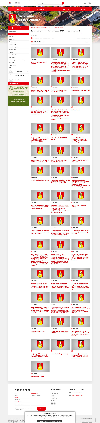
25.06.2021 (55, 177)
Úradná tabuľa (12, 31)
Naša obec (11, 36)
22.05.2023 (34, 87)
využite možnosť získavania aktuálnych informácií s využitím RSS (20, 419)
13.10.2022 (75, 107)
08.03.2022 (34, 202)
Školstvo (11, 52)
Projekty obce (12, 62)
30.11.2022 (34, 107)
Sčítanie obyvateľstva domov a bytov (17, 60)
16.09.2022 (75, 134)
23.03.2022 (75, 177)
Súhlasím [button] (40, 421)
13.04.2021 (34, 351)
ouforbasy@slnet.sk (77, 395)
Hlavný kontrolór (13, 49)
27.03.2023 (34, 59)
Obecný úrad (12, 39)
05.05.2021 (75, 328)
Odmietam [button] (59, 421)
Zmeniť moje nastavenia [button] (50, 421)
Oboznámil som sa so (24, 408)
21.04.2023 (75, 87)
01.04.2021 (55, 351)
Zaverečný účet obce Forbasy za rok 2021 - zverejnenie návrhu (48, 27)
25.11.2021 (75, 251)
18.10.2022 (34, 134)
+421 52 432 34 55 (77, 392)
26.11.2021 (55, 227)
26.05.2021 (55, 328)
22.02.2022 (75, 202)
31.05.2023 (75, 59)
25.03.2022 (34, 177)
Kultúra (52, 397)
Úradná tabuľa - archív (14, 34)
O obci (52, 392)
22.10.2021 (34, 304)
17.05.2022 (75, 157)
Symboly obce (12, 65)
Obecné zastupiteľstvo (14, 47)
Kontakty (83, 9)
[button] (19, 9)
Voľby (10, 68)
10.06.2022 (34, 157)
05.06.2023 (55, 59)
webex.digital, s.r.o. (16, 421)
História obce (54, 393)
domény (21, 421)
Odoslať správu (41, 408)
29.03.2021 (75, 351)
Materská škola (13, 55)
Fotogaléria (54, 398)
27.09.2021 (75, 304)
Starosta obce (12, 44)
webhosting (10, 421)
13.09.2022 (55, 134)
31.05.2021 (34, 328)
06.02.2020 (34, 373)
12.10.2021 (55, 304)
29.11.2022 (55, 107)
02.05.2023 (55, 87)
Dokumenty (12, 57)
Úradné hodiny (12, 42)
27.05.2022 (55, 157)
